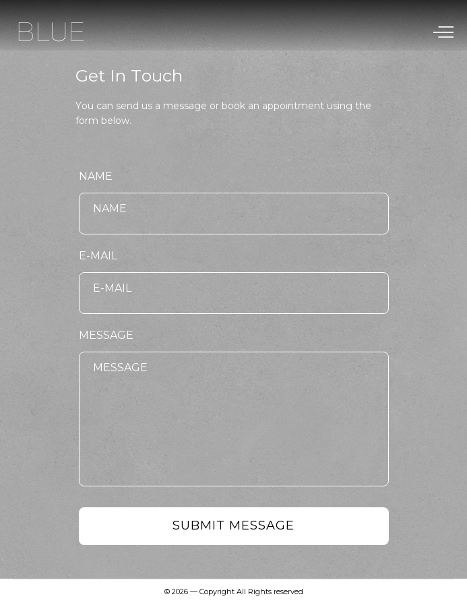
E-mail (98, 255)
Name (96, 176)
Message (106, 335)
